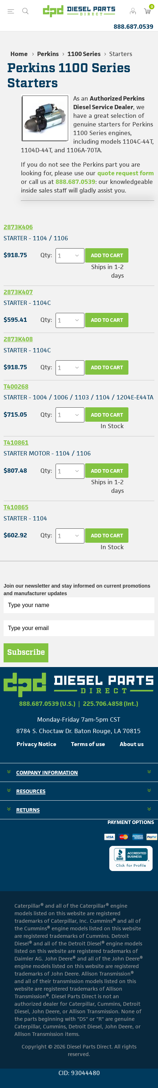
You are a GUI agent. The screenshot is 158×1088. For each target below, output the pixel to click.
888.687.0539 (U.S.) (47, 704)
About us (132, 744)
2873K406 (18, 227)
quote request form (125, 173)
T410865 (16, 507)
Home (19, 54)
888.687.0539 (133, 27)
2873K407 (18, 292)
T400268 (16, 386)
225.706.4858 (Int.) (110, 704)
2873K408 (18, 339)
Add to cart (107, 255)
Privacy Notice (36, 744)
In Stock (112, 426)
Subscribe (26, 653)
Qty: (46, 255)
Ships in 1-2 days (107, 271)
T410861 (16, 442)
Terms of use (88, 744)
